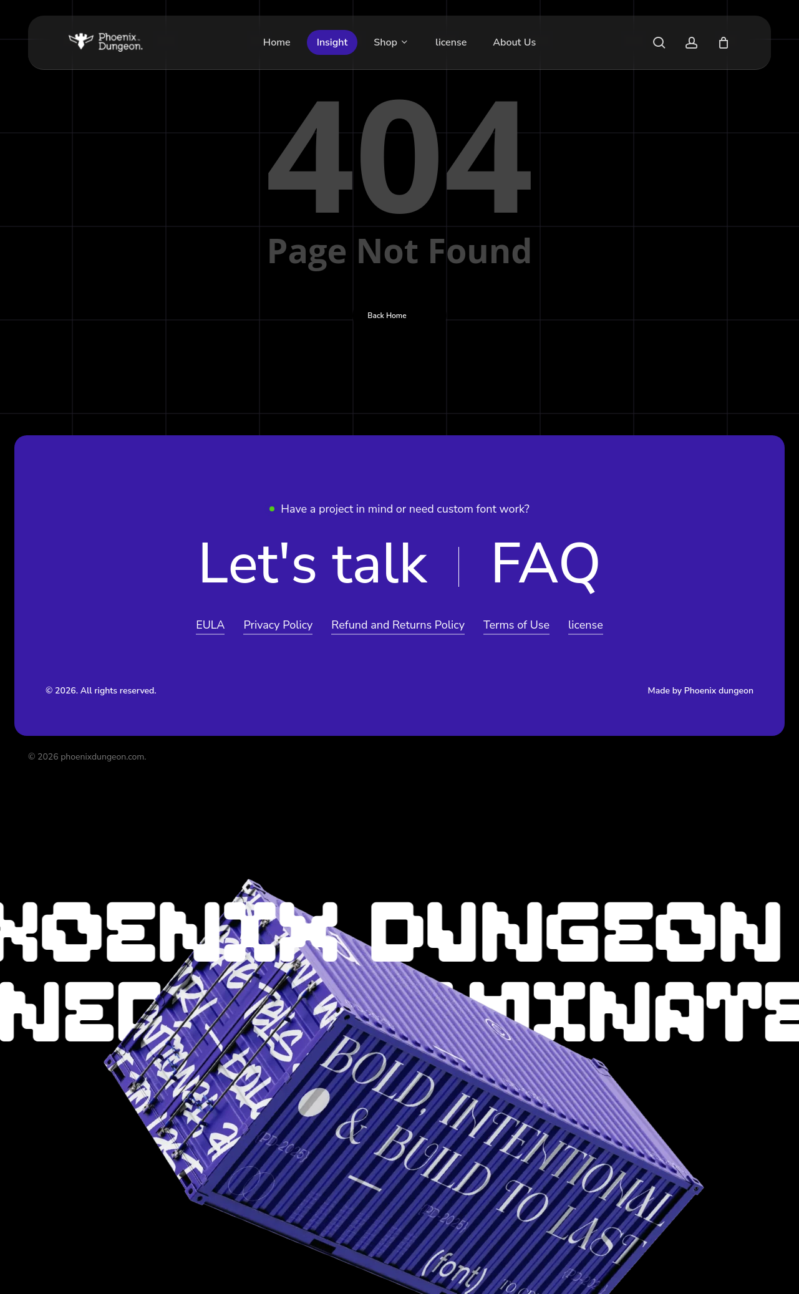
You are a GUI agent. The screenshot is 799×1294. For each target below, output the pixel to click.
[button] (312, 565)
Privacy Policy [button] (277, 624)
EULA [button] (210, 624)
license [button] (585, 624)
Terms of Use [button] (516, 624)
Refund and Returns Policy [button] (398, 624)
